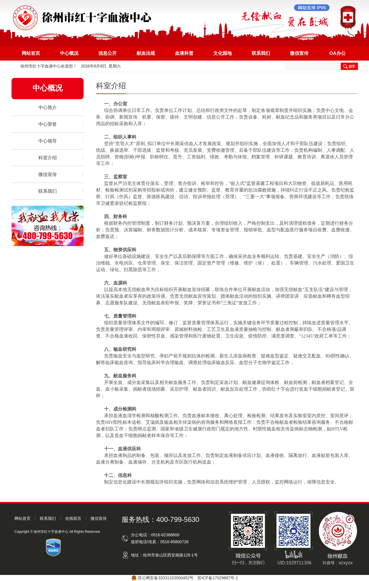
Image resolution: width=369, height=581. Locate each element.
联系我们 (261, 53)
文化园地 (222, 53)
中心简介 (47, 107)
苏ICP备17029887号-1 (217, 578)
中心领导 (47, 140)
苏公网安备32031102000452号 (165, 578)
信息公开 (107, 53)
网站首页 (31, 53)
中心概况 (69, 53)
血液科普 (184, 53)
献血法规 (146, 53)
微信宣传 (299, 53)
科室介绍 (47, 157)
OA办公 (338, 53)
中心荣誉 (47, 124)
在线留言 (73, 518)
